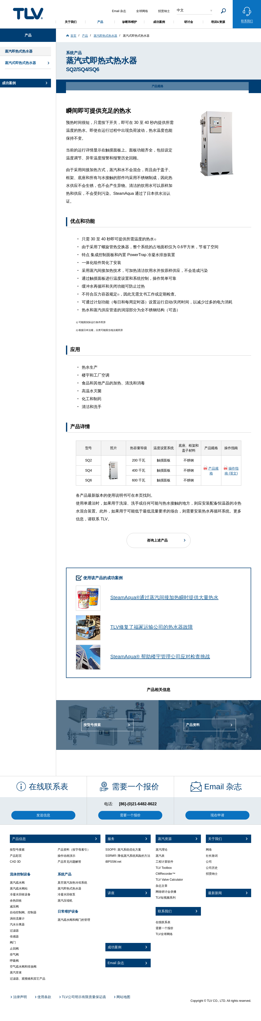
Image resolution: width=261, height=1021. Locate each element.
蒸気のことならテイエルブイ (28, 13)
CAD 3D (15, 861)
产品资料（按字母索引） (74, 849)
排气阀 (14, 954)
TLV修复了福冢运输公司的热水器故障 (151, 627)
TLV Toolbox (164, 868)
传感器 (14, 936)
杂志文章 (161, 886)
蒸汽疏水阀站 (19, 888)
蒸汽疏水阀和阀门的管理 (74, 920)
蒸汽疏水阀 (17, 882)
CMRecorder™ (165, 873)
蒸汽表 (160, 855)
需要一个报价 (164, 928)
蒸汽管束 (16, 972)
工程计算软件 (164, 861)
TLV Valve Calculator (169, 879)
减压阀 (14, 906)
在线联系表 (163, 922)
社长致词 (212, 855)
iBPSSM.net (113, 861)
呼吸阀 (14, 960)
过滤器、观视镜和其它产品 (27, 978)
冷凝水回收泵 (66, 894)
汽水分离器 (17, 924)
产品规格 (213, 470)
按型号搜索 (17, 849)
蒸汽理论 (161, 849)
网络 (209, 849)
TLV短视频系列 (166, 897)
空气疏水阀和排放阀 (23, 966)
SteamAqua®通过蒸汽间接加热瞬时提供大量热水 (164, 597)
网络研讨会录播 (166, 891)
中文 (180, 10)
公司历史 (212, 868)
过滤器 (14, 930)
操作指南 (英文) (232, 470)
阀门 (13, 942)
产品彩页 (16, 855)
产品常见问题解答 (69, 861)
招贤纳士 (212, 873)
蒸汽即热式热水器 (69, 888)
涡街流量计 (17, 918)
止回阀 (14, 948)
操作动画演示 (66, 855)
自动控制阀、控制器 (23, 912)
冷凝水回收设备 (20, 894)
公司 (209, 861)
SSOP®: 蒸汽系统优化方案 (123, 849)
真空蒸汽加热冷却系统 (72, 882)
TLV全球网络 (164, 934)
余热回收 (16, 900)
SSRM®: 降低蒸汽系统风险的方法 (127, 855)
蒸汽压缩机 (65, 900)
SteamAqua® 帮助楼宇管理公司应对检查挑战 (160, 656)
